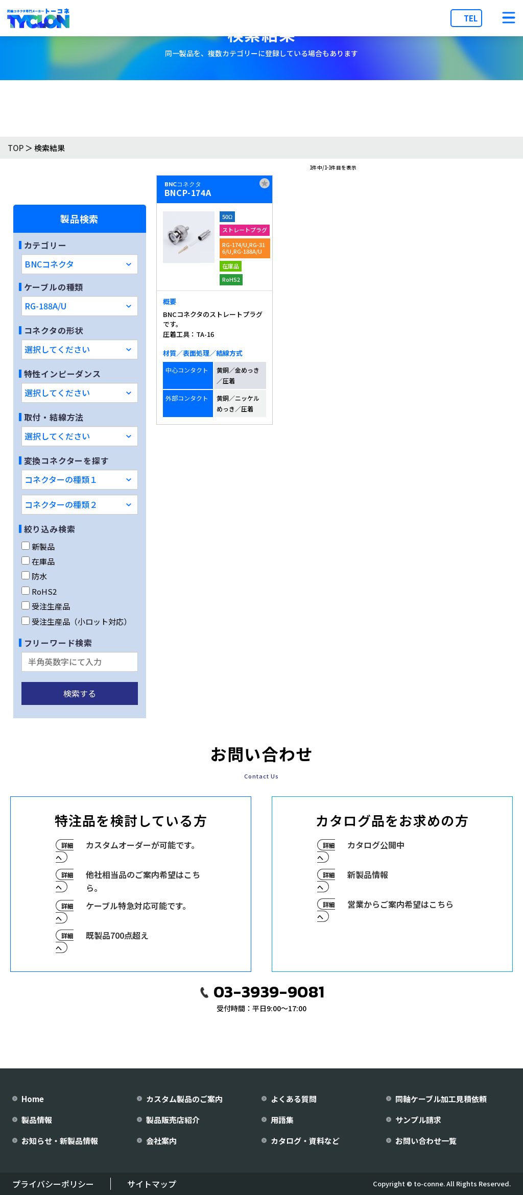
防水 (34, 576)
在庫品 (38, 561)
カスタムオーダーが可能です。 (142, 845)
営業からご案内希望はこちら (400, 904)
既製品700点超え (117, 935)
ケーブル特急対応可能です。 (138, 905)
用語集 (282, 1119)
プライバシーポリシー (53, 1184)
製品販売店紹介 (173, 1119)
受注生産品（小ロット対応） (76, 621)
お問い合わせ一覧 (426, 1140)
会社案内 (161, 1140)
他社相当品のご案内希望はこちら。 (143, 881)
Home (32, 1098)
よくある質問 (294, 1098)
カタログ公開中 (376, 845)
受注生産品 (45, 606)
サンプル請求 (418, 1119)
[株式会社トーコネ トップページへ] (38, 18)
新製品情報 (367, 874)
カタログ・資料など (305, 1140)
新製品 (38, 546)
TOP (15, 147)
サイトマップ (151, 1184)
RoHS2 (39, 591)
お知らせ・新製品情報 (59, 1140)
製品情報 (36, 1119)
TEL (471, 18)
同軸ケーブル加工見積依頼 (441, 1098)
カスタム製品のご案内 (184, 1098)
